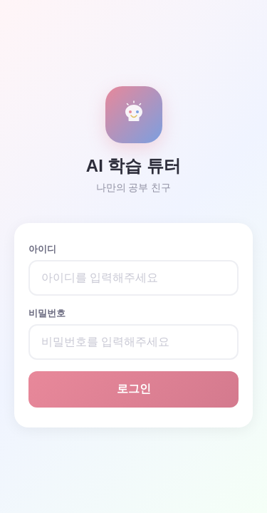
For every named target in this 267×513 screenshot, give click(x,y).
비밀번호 (47, 313)
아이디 (42, 249)
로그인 (134, 389)
